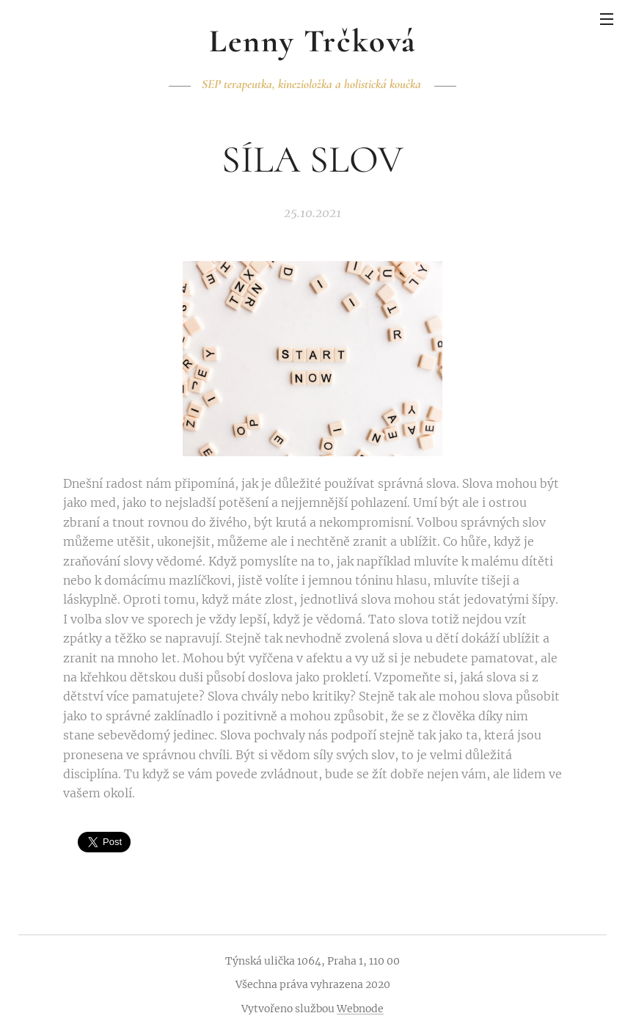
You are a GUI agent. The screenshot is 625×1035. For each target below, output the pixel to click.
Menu (606, 19)
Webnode (360, 1008)
